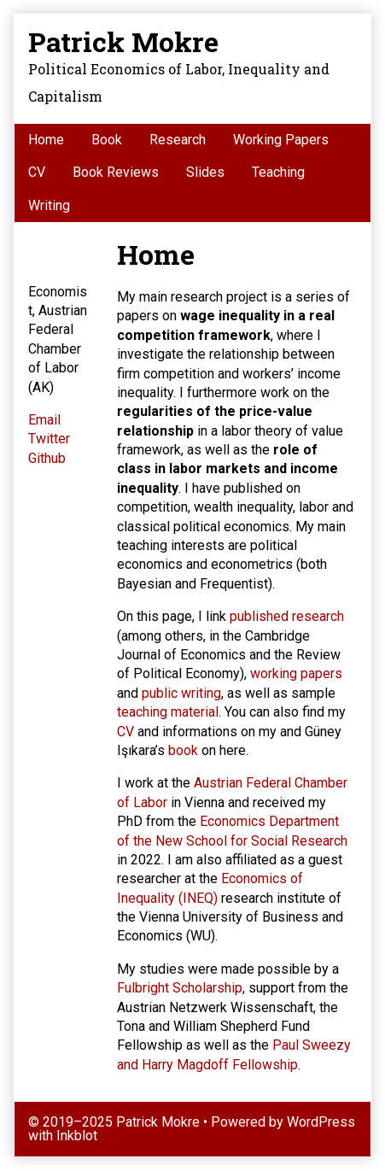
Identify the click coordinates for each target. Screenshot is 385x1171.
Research (177, 140)
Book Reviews (116, 172)
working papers (296, 673)
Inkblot (76, 1135)
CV (36, 172)
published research (287, 616)
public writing (181, 693)
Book (106, 140)
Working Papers (281, 140)
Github (47, 458)
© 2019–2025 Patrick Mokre (114, 1122)
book (183, 750)
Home (46, 140)
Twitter (49, 438)
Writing (49, 205)
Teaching (278, 172)
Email (44, 420)
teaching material (168, 712)
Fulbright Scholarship (179, 988)
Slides (205, 172)
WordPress (321, 1122)
